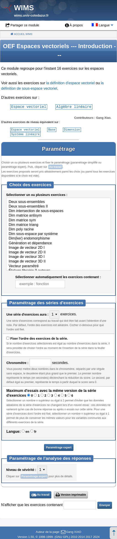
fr (35, 431)
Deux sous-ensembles (58, 201)
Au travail (55, 166)
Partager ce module (24, 25)
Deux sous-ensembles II (58, 206)
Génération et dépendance (58, 243)
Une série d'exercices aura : (27, 314)
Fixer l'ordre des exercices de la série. (39, 338)
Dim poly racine (58, 229)
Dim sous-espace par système (58, 233)
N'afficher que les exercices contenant (32, 504)
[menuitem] (73, 25)
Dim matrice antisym (58, 215)
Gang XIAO (73, 531)
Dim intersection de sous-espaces (58, 210)
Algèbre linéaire (73, 106)
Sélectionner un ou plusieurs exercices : (36, 194)
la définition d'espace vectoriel (70, 83)
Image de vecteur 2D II (58, 252)
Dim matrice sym (58, 220)
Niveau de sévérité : (21, 469)
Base (51, 129)
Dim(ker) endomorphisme (58, 238)
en (27, 431)
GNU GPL (62, 536)
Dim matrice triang (58, 224)
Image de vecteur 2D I (58, 247)
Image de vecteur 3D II (58, 261)
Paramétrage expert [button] (58, 447)
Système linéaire (25, 134)
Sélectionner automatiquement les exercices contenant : (58, 276)
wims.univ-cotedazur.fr (31, 15)
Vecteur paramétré (58, 266)
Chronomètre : (17, 362)
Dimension (72, 129)
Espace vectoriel (28, 106)
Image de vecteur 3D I (58, 256)
